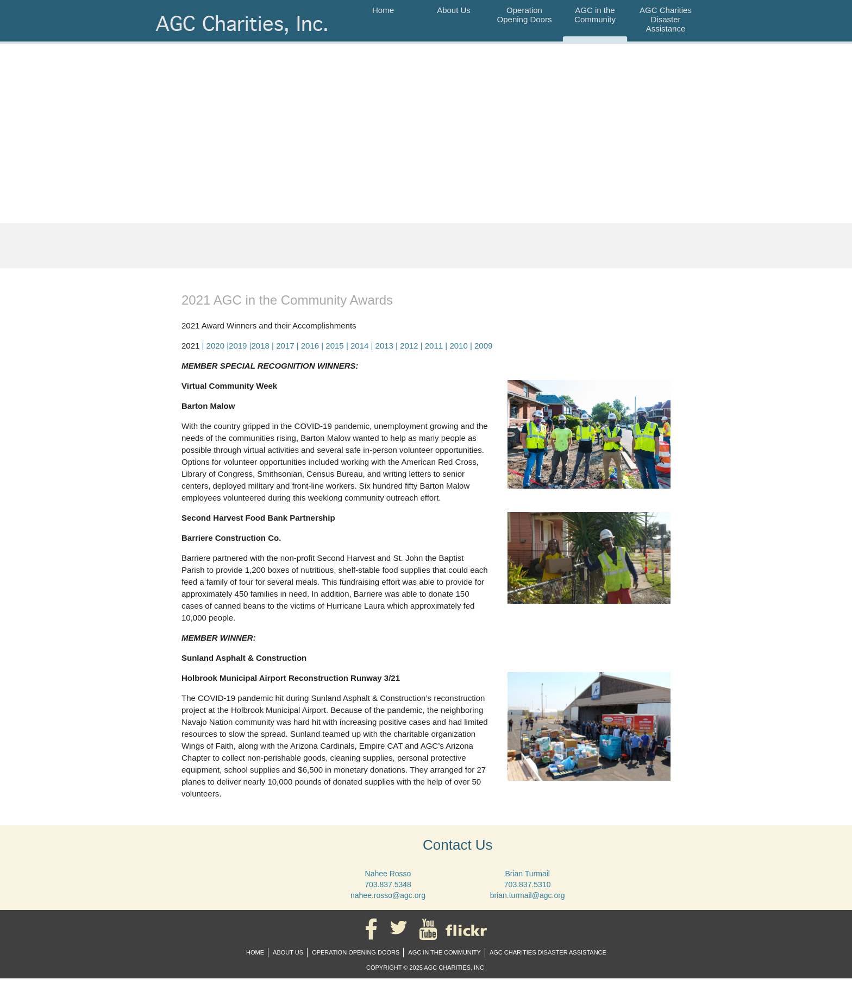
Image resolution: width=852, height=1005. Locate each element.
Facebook (373, 929)
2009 (483, 345)
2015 (334, 345)
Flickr (468, 929)
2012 (409, 345)
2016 (310, 345)
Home (383, 10)
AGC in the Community (595, 14)
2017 (285, 345)
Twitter (401, 929)
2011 (434, 345)
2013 (384, 345)
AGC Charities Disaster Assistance (666, 19)
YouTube (430, 929)
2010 (458, 345)
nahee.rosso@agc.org (387, 895)
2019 (238, 345)
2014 (359, 345)
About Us (454, 10)
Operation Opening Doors (524, 14)
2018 (261, 345)
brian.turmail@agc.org (527, 895)
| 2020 (214, 345)
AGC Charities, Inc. (244, 31)
